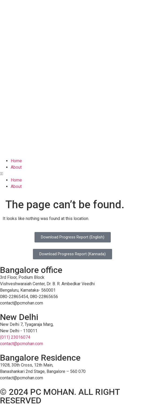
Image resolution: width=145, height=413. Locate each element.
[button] (72, 174)
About (16, 167)
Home (16, 160)
